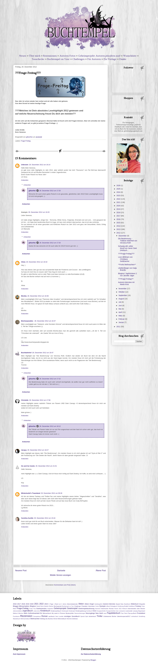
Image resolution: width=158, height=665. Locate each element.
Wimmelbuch (62, 618)
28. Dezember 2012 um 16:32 (36, 262)
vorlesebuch (134, 616)
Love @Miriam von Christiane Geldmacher (125, 259)
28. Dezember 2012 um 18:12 (50, 426)
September (122, 295)
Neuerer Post (21, 570)
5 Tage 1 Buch (54, 604)
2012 (119, 233)
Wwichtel (69, 618)
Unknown (24, 165)
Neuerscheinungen (79, 613)
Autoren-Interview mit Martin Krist (126, 283)
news (104, 613)
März (120, 316)
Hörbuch (124, 608)
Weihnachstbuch (25, 618)
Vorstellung (142, 616)
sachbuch (52, 616)
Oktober (121, 292)
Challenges (78, 59)
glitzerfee (32, 191)
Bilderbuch (135, 604)
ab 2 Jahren (62, 604)
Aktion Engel (89, 604)
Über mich (34, 55)
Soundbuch (76, 616)
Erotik (126, 606)
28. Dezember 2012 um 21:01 (46, 466)
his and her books (28, 466)
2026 (119, 185)
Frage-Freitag (26, 141)
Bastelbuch (127, 604)
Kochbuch (89, 611)
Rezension (26, 616)
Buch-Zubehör (44, 606)
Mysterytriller (70, 613)
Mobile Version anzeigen (60, 575)
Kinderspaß (65, 611)
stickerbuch (92, 616)
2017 (119, 216)
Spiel (86, 616)
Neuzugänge (90, 613)
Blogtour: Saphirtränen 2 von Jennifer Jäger (127, 274)
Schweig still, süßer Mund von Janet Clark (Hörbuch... (127, 248)
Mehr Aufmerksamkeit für (33, 613)
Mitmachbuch (47, 613)
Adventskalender (72, 604)
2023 (119, 196)
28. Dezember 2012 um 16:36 (38, 296)
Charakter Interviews (88, 606)
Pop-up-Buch (132, 613)
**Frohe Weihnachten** (127, 265)
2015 (119, 223)
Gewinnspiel (72, 608)
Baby (122, 604)
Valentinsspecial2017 (124, 616)
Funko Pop (32, 608)
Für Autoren (94, 59)
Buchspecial (57, 606)
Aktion (81, 604)
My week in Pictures (58, 613)
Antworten (24, 180)
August (121, 299)
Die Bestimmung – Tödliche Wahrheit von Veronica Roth (127, 241)
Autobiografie (98, 604)
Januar (121, 322)
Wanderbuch (16, 618)
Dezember (122, 236)
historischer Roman (107, 608)
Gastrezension (41, 608)
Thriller (100, 616)
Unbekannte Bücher (109, 616)
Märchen (20, 613)
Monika (24, 296)
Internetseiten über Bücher (136, 608)
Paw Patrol (124, 613)
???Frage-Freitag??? (126, 254)
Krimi (94, 611)
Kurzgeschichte (101, 611)
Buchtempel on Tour (58, 59)
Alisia (23, 262)
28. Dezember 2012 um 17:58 (39, 400)
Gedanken (50, 608)
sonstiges (67, 616)
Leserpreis (122, 611)
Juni (120, 306)
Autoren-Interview (109, 604)
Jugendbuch (27, 611)
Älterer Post (101, 570)
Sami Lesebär (59, 616)
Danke (122, 59)
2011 (119, 327)
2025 (119, 189)
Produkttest (141, 613)
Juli (120, 302)
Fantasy (138, 606)
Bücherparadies (27, 321)
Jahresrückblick (17, 611)
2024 (119, 192)
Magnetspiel (141, 611)
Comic (97, 606)
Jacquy (24, 450)
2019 (119, 209)
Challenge (77, 606)
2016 (119, 219)
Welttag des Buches (46, 618)
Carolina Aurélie (27, 518)
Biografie (142, 604)
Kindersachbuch (56, 611)
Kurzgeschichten (111, 611)
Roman (44, 616)
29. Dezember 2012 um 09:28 (51, 493)
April (120, 312)
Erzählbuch (131, 606)
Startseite (61, 570)
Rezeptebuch (37, 616)
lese (117, 611)
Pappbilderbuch (113, 613)
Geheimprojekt (60, 608)
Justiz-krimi (36, 611)
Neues (22, 55)
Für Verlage (110, 59)
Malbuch (15, 613)
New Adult (99, 613)
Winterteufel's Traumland (30, 493)
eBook (108, 606)
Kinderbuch (45, 611)
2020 (119, 206)
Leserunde (129, 611)
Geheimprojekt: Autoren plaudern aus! (99, 55)
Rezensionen (50, 55)
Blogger (93, 660)
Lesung (135, 611)
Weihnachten (35, 619)
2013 (119, 229)
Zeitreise (75, 618)
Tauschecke (38, 59)
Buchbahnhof (26, 353)
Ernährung (121, 606)
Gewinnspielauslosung (86, 608)
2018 (119, 212)
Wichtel (55, 618)
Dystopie (102, 606)
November (122, 289)
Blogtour (33, 606)
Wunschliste (129, 55)
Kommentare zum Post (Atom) (65, 585)
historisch (97, 608)
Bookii (38, 606)
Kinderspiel (72, 611)
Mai (120, 309)
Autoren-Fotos (67, 55)
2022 (119, 199)
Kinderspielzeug (81, 611)
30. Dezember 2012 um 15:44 (44, 518)
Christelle (24, 400)
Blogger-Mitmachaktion (21, 606)
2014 (119, 226)
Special (82, 616)
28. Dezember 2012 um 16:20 (38, 212)
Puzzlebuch (16, 616)
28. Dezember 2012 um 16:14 (39, 165)
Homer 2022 (118, 608)
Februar (121, 319)
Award (118, 604)
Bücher (51, 606)
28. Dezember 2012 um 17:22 (50, 379)
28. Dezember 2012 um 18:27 (38, 450)
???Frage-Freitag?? (125, 279)
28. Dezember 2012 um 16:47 (45, 321)
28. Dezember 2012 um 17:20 (50, 191)
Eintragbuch (113, 606)
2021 (119, 202)
